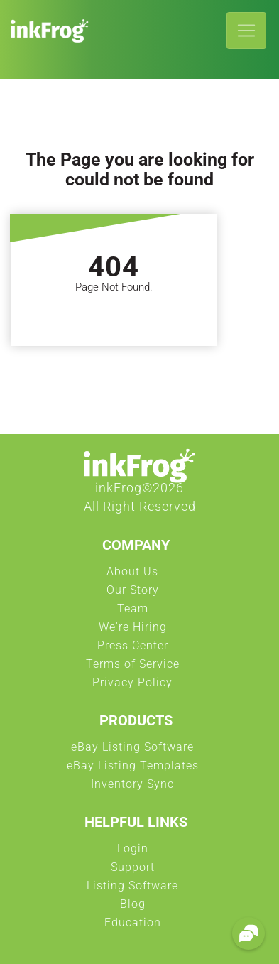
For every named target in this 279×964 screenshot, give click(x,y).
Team (132, 612)
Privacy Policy (132, 686)
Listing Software (132, 889)
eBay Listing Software (132, 751)
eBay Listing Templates (133, 769)
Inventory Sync (132, 788)
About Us (132, 575)
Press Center (132, 649)
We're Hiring (133, 631)
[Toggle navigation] (246, 30)
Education (132, 926)
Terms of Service (133, 668)
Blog (133, 908)
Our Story (132, 594)
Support (133, 871)
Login (132, 852)
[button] (248, 933)
